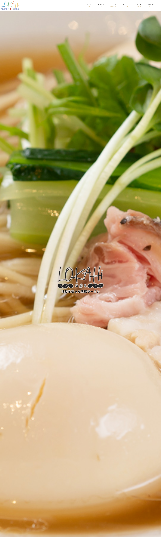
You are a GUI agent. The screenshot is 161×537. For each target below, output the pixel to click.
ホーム (89, 5)
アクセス (138, 5)
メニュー (126, 5)
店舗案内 (101, 5)
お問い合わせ (152, 5)
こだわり (113, 5)
